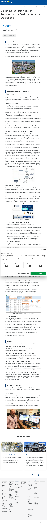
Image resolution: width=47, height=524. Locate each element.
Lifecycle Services (16, 494)
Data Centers (4, 482)
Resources (10, 6)
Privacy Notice (10, 521)
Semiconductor (4, 511)
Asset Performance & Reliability (11, 489)
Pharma (3, 509)
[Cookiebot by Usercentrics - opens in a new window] (41, 249)
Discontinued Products (17, 506)
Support (35, 480)
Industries (4, 480)
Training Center (35, 488)
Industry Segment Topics (29, 488)
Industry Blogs (36, 497)
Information (17, 484)
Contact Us (42, 480)
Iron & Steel (4, 501)
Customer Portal (35, 493)
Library (5, 6)
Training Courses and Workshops (17, 503)
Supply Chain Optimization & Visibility (11, 500)
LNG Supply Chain (4, 489)
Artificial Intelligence (30, 500)
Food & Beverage (4, 498)
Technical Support (35, 483)
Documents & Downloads (23, 483)
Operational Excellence (11, 492)
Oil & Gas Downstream (4, 486)
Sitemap (15, 521)
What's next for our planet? (30, 485)
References (15, 6)
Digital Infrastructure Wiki (30, 515)
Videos (22, 486)
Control (16, 485)
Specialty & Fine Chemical (9, 455)
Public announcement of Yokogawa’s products (17, 499)
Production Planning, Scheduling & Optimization (11, 505)
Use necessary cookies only (23, 273)
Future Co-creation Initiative (29, 512)
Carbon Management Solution (11, 508)
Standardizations (30, 509)
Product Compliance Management (36, 503)
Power (3, 492)
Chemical (28, 455)
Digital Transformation (30, 497)
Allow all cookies (38, 273)
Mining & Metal (4, 496)
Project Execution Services (16, 491)
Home (2, 6)
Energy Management (11, 512)
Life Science (17, 496)
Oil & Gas (3, 484)
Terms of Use (4, 521)
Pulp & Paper (4, 500)
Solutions (11, 480)
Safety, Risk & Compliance (11, 487)
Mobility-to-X (4, 508)
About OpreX (30, 491)
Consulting (17, 488)
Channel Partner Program (35, 500)
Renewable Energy (4, 494)
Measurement (17, 487)
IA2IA (28, 495)
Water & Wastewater (4, 504)
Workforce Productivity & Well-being (11, 483)
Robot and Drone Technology (30, 502)
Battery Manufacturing (4, 506)
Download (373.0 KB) (9, 35)
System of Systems (29, 493)
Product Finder (36, 490)
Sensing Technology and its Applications (30, 506)
